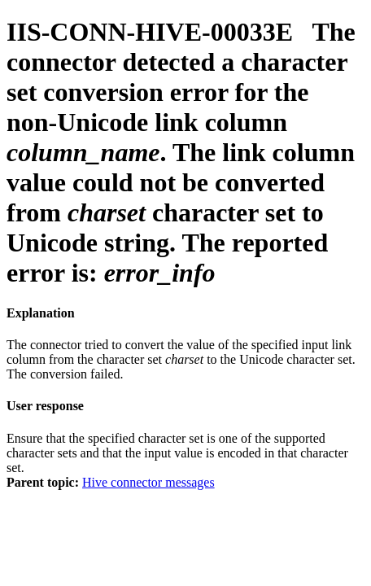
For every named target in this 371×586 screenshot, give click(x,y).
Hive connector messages (148, 482)
